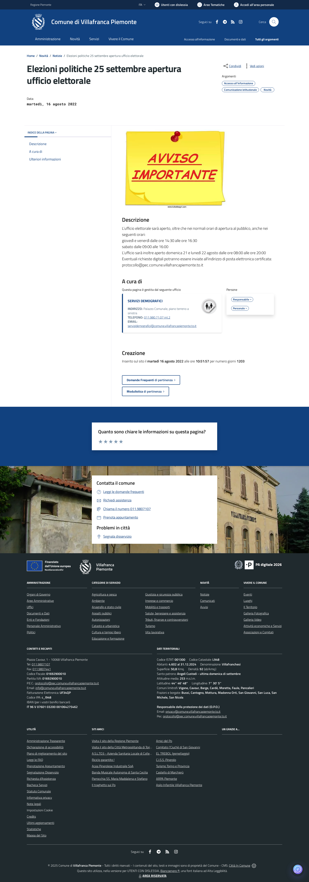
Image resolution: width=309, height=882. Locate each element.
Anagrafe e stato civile (106, 607)
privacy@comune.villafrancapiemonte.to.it (193, 711)
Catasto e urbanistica (105, 626)
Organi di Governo (38, 594)
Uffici (30, 607)
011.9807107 (41, 664)
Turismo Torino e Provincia (172, 766)
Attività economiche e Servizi (263, 626)
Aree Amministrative (40, 600)
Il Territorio (250, 607)
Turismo (150, 626)
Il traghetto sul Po (103, 785)
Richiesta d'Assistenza (41, 778)
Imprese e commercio (159, 600)
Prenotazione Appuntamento (46, 766)
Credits (31, 816)
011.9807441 (42, 669)
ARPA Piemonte (166, 778)
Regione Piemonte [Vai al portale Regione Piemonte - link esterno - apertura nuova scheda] (40, 5)
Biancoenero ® (170, 870)
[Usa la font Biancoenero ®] (171, 4)
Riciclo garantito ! (103, 759)
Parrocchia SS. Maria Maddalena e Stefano (119, 778)
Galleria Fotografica (256, 613)
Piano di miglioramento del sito (47, 753)
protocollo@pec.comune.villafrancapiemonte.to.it (67, 683)
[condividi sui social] (232, 66)
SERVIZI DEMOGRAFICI (145, 301)
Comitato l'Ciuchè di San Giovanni (178, 747)
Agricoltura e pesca (104, 594)
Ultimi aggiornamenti (40, 822)
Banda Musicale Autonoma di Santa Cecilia (120, 772)
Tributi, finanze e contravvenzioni (166, 619)
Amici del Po (164, 740)
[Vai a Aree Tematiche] (211, 4)
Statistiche (34, 829)
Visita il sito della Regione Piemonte (115, 740)
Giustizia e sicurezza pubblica (163, 594)
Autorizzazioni (101, 619)
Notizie (57, 55)
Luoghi (248, 600)
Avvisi (204, 607)
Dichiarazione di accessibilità (45, 747)
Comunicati (207, 600)
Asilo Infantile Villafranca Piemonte (179, 785)
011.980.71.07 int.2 (157, 317)
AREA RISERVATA (152, 875)
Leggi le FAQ (35, 759)
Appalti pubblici (102, 613)
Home (31, 55)
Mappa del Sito (36, 835)
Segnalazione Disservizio (43, 772)
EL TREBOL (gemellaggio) (172, 753)
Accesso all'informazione (199, 39)
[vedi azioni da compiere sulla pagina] (254, 66)
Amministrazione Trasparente (46, 740)
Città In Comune (239, 865)
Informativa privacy (39, 797)
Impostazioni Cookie (40, 810)
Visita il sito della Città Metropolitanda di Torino (122, 747)
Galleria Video (252, 619)
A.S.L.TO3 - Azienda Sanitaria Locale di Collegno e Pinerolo (130, 753)
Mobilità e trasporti (157, 607)
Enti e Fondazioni (38, 619)
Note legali (34, 803)
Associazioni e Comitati (259, 632)
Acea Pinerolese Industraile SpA (112, 766)
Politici (31, 632)
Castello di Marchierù (169, 772)
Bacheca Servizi (37, 785)
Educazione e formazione (108, 638)
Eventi (248, 594)
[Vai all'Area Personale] (254, 4)
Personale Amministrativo (44, 626)
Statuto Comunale (39, 791)
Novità (43, 55)
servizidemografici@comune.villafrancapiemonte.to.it (162, 325)
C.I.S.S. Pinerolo (166, 759)
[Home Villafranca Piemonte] (83, 22)
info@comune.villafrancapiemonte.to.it (60, 688)
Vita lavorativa (154, 632)
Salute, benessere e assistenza (165, 613)
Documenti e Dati (38, 613)
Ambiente (98, 600)
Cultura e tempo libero (106, 632)
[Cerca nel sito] (274, 22)
